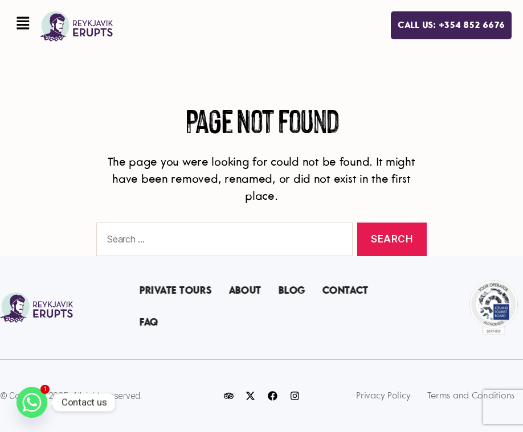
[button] (22, 24)
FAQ (149, 323)
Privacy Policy (383, 396)
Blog (292, 291)
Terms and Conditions (470, 396)
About (245, 291)
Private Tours (176, 291)
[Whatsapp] (32, 402)
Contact (345, 291)
